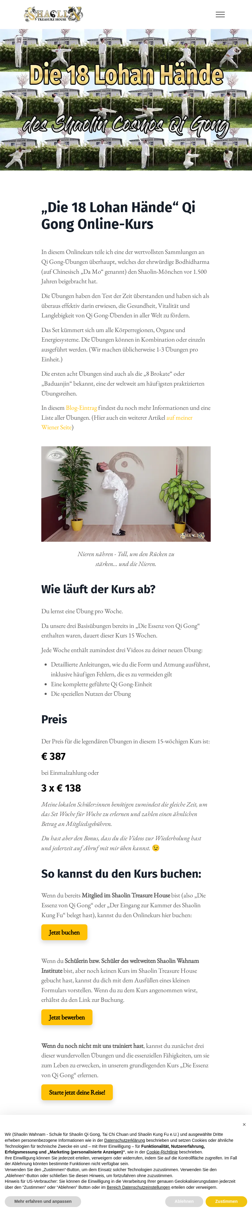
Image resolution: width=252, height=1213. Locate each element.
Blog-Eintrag (81, 407)
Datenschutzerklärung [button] (124, 1140)
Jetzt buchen (64, 932)
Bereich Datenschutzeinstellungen (138, 1187)
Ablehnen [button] (184, 1201)
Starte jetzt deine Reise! (77, 1092)
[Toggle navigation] (220, 14)
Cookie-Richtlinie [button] (162, 1152)
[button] (244, 1124)
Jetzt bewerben (67, 1017)
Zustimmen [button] (226, 1201)
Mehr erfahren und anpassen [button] (43, 1201)
